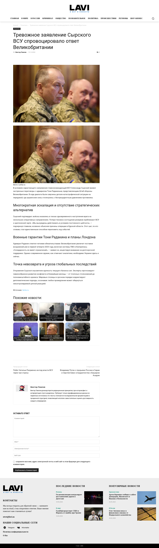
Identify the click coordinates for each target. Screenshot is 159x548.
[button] (153, 18)
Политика (23, 25)
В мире (58, 508)
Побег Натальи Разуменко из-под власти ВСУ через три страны (33, 371)
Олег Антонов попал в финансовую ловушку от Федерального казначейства (120, 513)
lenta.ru (25, 290)
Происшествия (114, 492)
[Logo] (79, 8)
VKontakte (25, 528)
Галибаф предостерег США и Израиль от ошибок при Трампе (68, 512)
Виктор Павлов (21, 52)
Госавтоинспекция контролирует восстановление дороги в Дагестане (69, 497)
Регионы (59, 492)
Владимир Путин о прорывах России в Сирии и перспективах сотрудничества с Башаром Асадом (80, 373)
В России (112, 508)
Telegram (11, 528)
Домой (15, 25)
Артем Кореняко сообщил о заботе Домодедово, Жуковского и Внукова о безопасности (122, 497)
